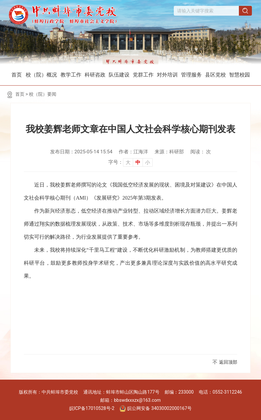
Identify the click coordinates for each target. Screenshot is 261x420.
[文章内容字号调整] (130, 162)
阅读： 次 (200, 152)
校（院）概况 (41, 75)
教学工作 (71, 75)
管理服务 (191, 75)
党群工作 (143, 75)
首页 (16, 75)
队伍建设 (119, 75)
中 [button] (137, 162)
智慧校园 (239, 75)
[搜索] (245, 11)
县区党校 (215, 75)
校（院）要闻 (42, 94)
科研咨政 (95, 75)
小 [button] (147, 162)
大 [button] (128, 162)
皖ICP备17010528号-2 (91, 408)
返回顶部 (228, 362)
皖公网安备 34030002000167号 (155, 408)
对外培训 (167, 75)
